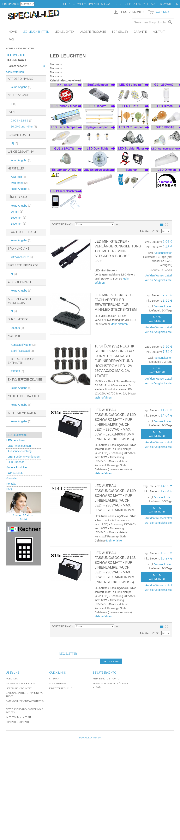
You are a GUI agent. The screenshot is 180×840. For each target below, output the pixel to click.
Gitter (166, 224)
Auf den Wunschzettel (158, 275)
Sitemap (54, 678)
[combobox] (153, 22)
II (13, 103)
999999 (17, 327)
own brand (19, 182)
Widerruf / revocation (20, 683)
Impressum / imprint (18, 717)
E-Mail (23, 519)
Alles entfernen (15, 72)
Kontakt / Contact (17, 722)
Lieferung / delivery (19, 688)
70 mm (17, 211)
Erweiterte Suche (60, 688)
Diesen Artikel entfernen (44, 66)
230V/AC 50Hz (22, 257)
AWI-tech (18, 176)
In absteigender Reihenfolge (118, 224)
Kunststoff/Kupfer (23, 344)
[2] (14, 143)
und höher (24, 126)
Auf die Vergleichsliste (158, 280)
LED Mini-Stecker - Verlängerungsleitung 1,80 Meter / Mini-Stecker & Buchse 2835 (117, 251)
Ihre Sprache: (11, 4)
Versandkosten (163, 252)
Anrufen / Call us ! (23, 515)
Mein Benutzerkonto (106, 678)
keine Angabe (21, 87)
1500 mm (18, 217)
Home (9, 48)
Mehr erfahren (119, 324)
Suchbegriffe (57, 683)
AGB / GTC (12, 678)
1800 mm (18, 223)
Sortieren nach (62, 224)
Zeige (155, 231)
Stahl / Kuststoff (22, 350)
